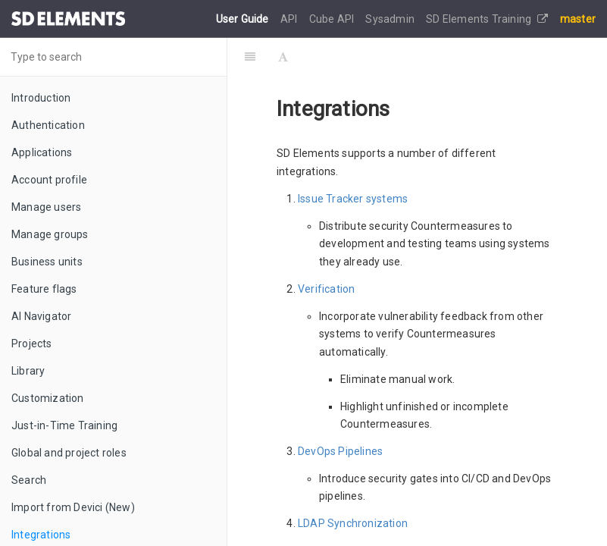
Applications (41, 152)
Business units (47, 262)
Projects (31, 343)
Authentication (48, 125)
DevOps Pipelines (340, 451)
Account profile (49, 180)
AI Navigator (41, 316)
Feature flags (44, 289)
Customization (47, 398)
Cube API (333, 19)
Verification (326, 289)
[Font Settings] (283, 57)
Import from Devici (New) (73, 507)
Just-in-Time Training (64, 425)
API (290, 19)
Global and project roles (69, 453)
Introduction (40, 98)
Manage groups (50, 234)
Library (28, 371)
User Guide (243, 19)
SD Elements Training (487, 19)
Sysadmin (391, 19)
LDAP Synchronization (353, 523)
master (578, 19)
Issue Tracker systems (353, 199)
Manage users (46, 207)
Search (28, 480)
